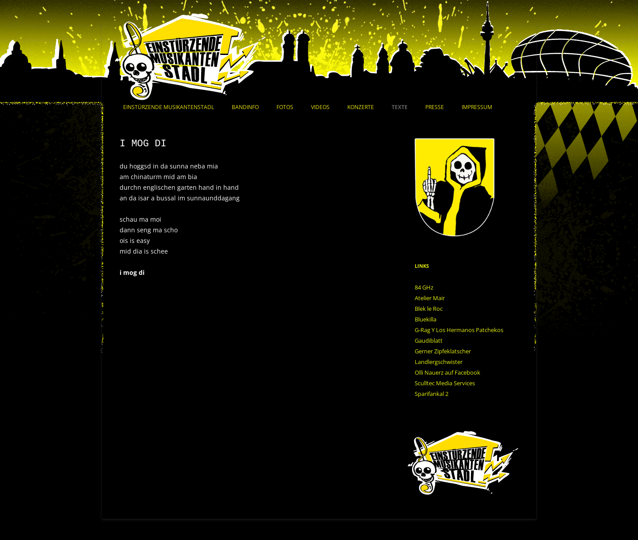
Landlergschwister (439, 362)
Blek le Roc (429, 309)
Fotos (284, 107)
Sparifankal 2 (431, 394)
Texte (400, 107)
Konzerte (360, 107)
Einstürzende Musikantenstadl (168, 107)
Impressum (477, 107)
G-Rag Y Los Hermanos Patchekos (459, 330)
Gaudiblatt (429, 340)
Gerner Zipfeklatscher (443, 351)
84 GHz (424, 287)
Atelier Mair (430, 298)
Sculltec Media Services (445, 383)
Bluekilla (425, 319)
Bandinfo (245, 107)
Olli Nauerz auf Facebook (447, 372)
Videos (320, 107)
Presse (434, 107)
